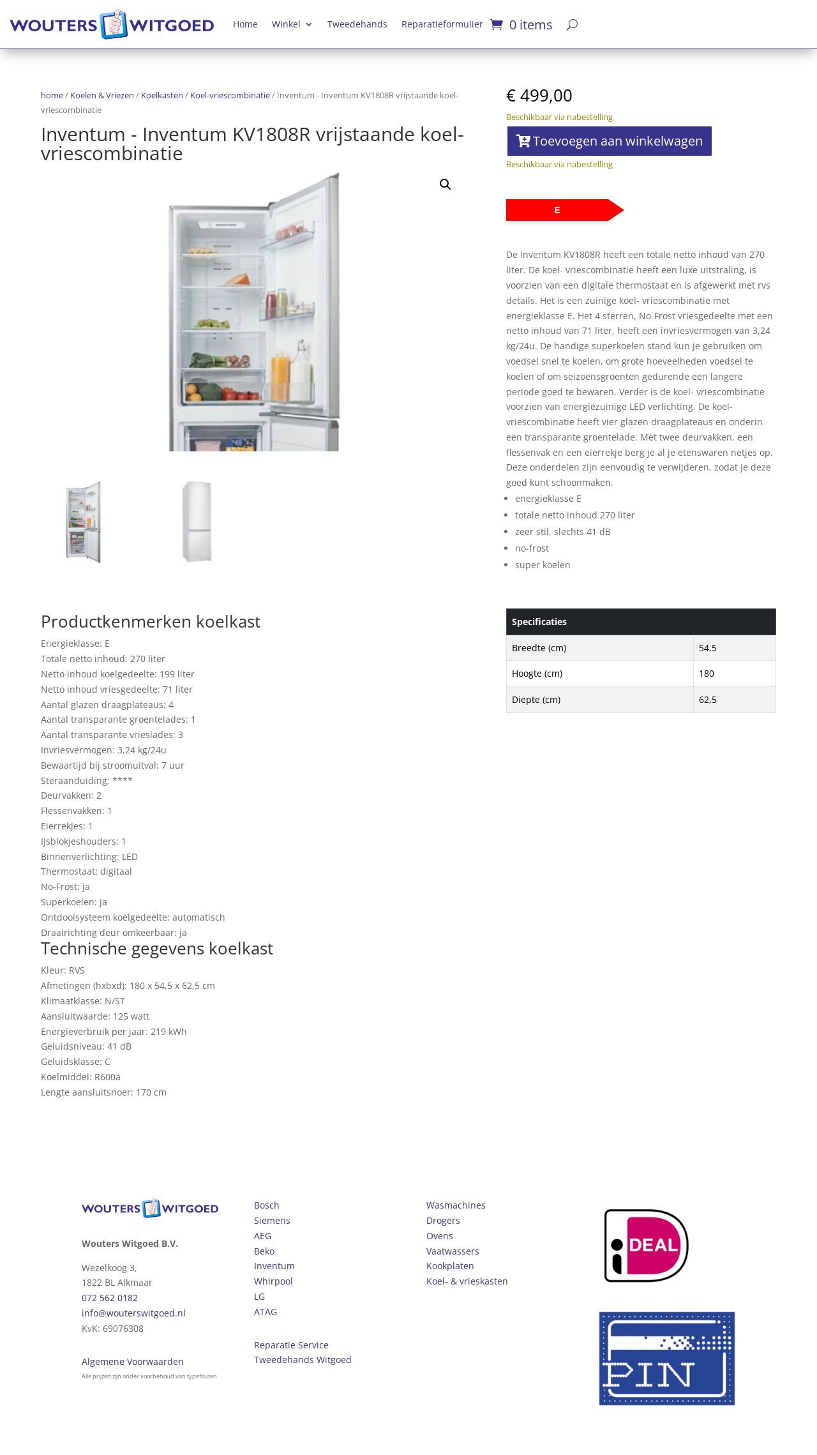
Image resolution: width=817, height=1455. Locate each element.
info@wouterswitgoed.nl (134, 1313)
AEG (262, 1236)
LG (259, 1296)
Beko (264, 1251)
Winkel (286, 24)
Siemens (272, 1220)
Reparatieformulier (442, 24)
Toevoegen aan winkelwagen (618, 140)
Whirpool (273, 1281)
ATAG (265, 1312)
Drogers (443, 1220)
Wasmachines (456, 1205)
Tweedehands (357, 24)
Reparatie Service (291, 1345)
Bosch (267, 1205)
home (52, 95)
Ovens (439, 1236)
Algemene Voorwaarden (133, 1361)
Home (245, 24)
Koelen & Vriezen (102, 95)
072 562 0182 (110, 1298)
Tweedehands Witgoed (303, 1359)
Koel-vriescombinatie (230, 95)
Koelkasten (162, 95)
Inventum (274, 1266)
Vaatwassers (452, 1251)
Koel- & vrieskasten (467, 1281)
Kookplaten (450, 1266)
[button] (445, 184)
